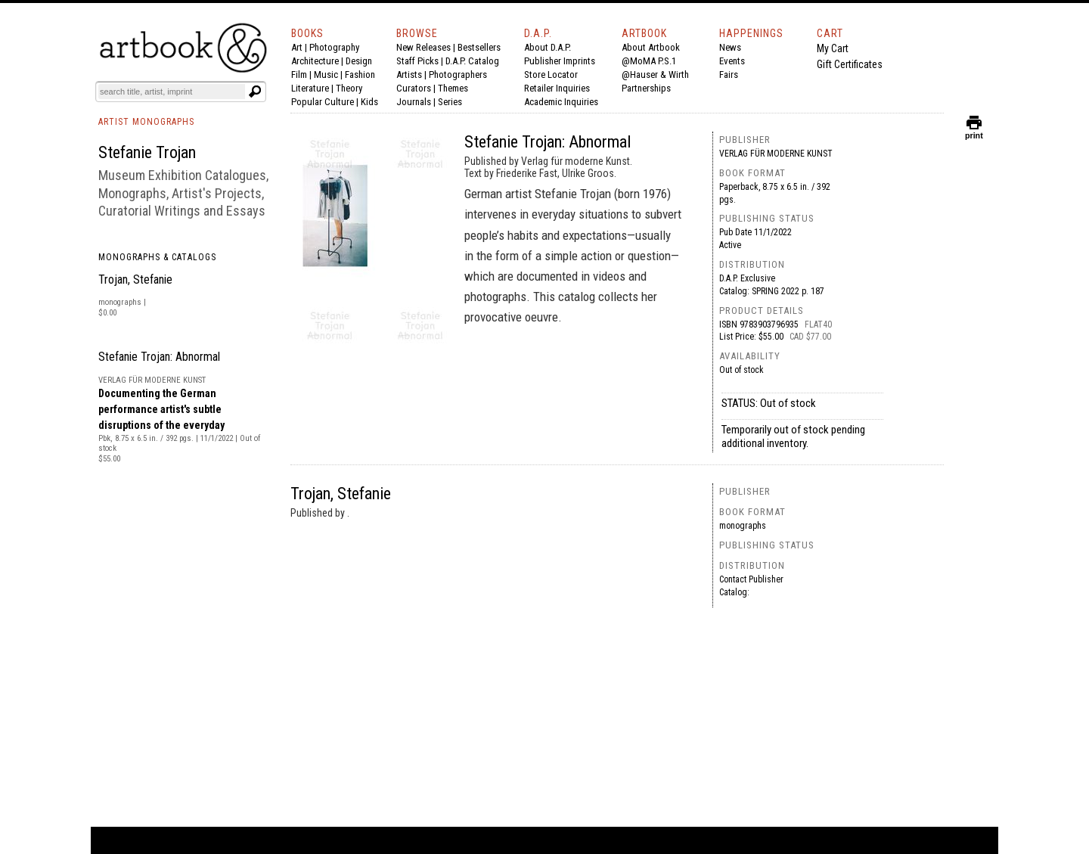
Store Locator (551, 74)
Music (326, 74)
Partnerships (646, 88)
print (974, 132)
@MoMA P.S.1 (649, 61)
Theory (349, 88)
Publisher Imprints (559, 61)
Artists (409, 74)
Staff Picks (417, 61)
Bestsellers (479, 47)
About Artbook (651, 47)
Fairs (728, 74)
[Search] (171, 91)
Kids (369, 101)
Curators (413, 88)
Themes (453, 88)
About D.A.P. (547, 47)
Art (296, 47)
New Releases (423, 47)
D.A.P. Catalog (472, 61)
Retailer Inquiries (557, 88)
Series (450, 101)
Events (732, 61)
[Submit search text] (255, 91)
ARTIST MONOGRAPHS (146, 121)
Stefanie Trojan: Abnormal (159, 356)
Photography (334, 47)
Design (359, 61)
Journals (413, 101)
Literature (310, 88)
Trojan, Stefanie (135, 279)
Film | (302, 74)
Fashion (360, 74)
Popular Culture (322, 101)
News (730, 47)
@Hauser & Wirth (655, 74)
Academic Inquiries (561, 101)
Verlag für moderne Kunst (776, 153)
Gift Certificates (850, 64)
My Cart (833, 48)
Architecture (315, 61)
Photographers (458, 74)
